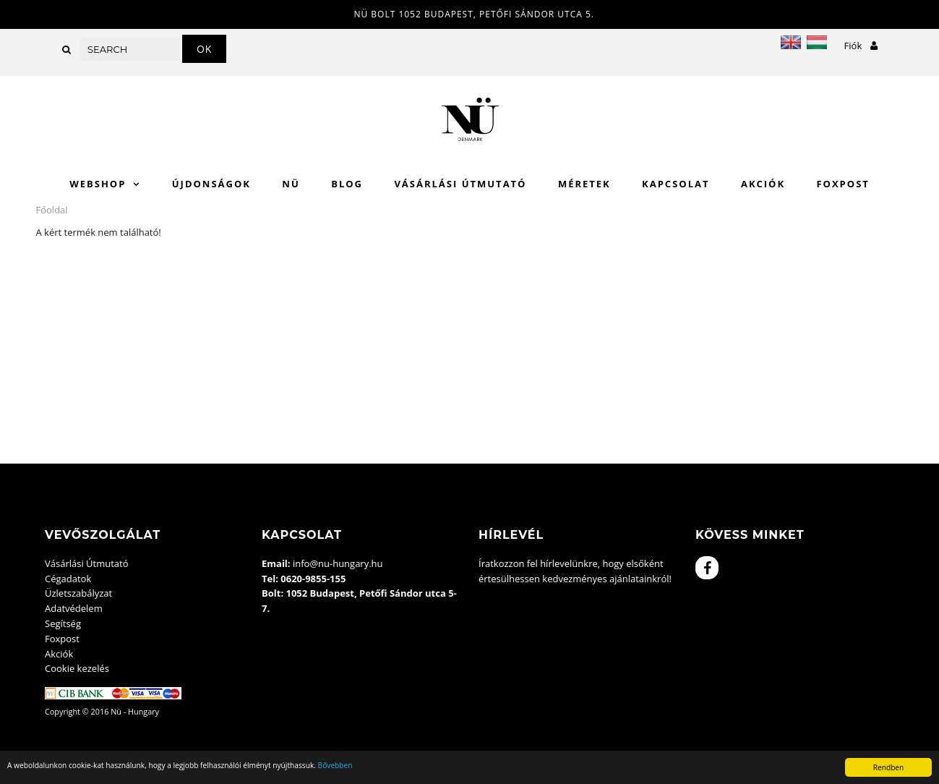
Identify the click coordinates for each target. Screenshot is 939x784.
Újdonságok (211, 183)
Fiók (861, 45)
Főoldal (52, 209)
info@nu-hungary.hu (338, 563)
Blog (347, 183)
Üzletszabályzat (78, 593)
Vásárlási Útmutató (460, 183)
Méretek (584, 183)
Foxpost (842, 183)
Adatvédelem (74, 608)
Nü (290, 183)
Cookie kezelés (77, 668)
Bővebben (335, 765)
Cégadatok (68, 578)
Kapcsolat (675, 183)
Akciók (763, 183)
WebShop (97, 183)
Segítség (63, 623)
